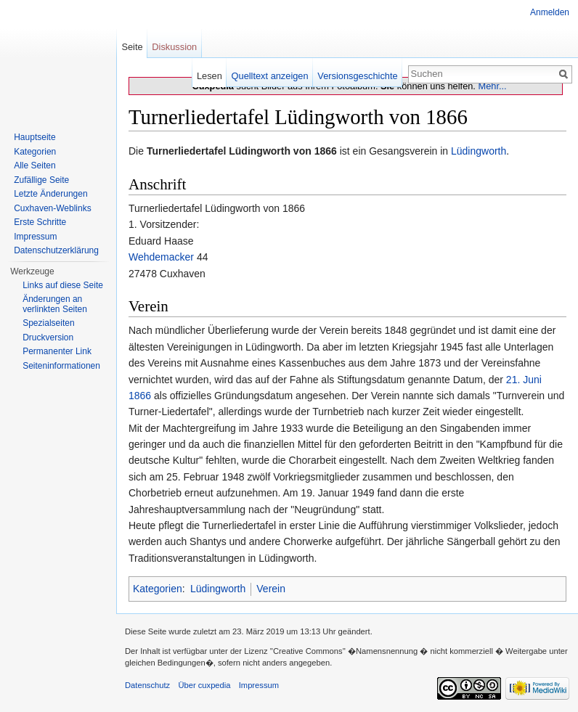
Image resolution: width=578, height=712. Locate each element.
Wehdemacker (161, 257)
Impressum (35, 237)
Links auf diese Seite (63, 285)
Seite (131, 46)
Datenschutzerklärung (56, 250)
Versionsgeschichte (357, 75)
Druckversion (48, 337)
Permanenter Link (57, 351)
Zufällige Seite (41, 180)
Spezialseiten (48, 323)
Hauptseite (34, 137)
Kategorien (157, 588)
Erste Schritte (40, 222)
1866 (140, 395)
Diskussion (174, 46)
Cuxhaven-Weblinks (52, 208)
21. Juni (524, 379)
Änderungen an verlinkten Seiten (55, 304)
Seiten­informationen (61, 366)
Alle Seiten (34, 165)
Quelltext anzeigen (270, 75)
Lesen (209, 75)
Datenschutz (147, 685)
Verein (270, 588)
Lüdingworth (478, 151)
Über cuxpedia (204, 685)
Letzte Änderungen (50, 194)
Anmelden (549, 12)
